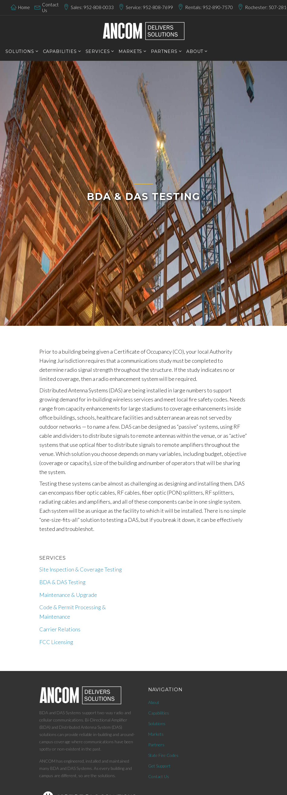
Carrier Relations (59, 629)
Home (24, 7)
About (194, 51)
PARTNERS (164, 51)
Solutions (156, 723)
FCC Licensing (56, 642)
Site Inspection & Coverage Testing (80, 569)
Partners (156, 744)
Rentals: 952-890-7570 (209, 7)
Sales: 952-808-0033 (92, 7)
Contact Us (50, 7)
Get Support (159, 765)
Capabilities (158, 712)
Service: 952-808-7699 (149, 7)
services (98, 51)
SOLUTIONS (19, 51)
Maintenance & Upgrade (68, 594)
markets (130, 51)
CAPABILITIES (60, 51)
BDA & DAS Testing (62, 582)
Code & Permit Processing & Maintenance (72, 612)
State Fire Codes (163, 755)
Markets (156, 734)
